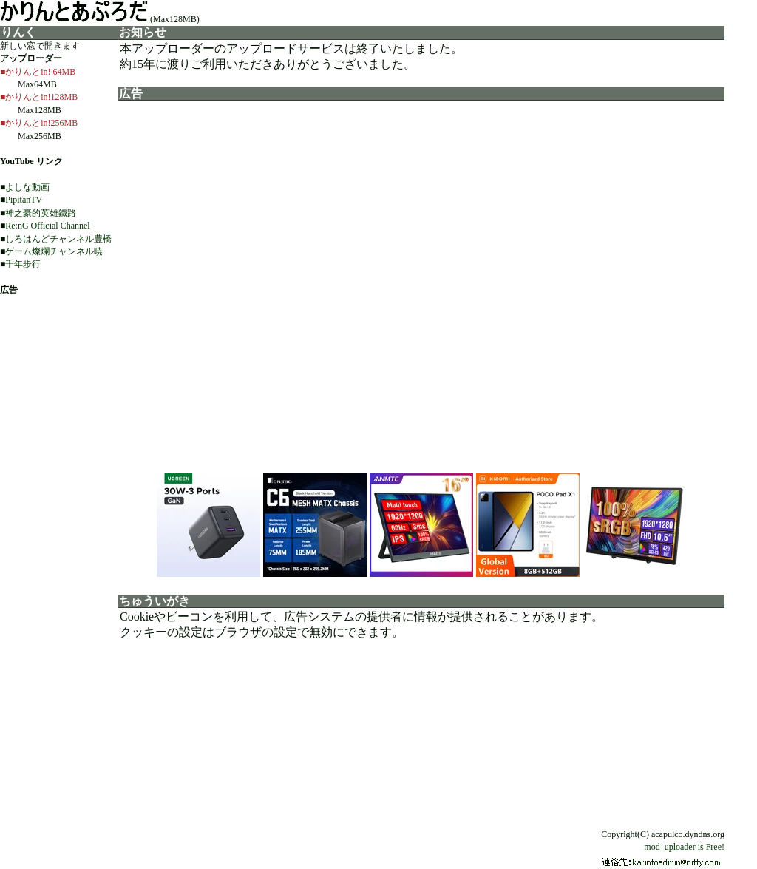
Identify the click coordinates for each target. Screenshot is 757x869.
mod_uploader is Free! (684, 847)
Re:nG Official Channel (47, 225)
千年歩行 (23, 264)
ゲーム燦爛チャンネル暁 (54, 251)
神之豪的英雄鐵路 (40, 213)
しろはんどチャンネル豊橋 (58, 239)
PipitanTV (23, 200)
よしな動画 (27, 187)
